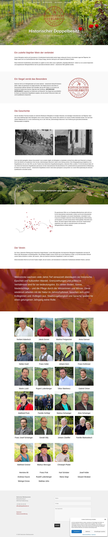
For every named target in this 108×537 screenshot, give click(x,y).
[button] (105, 519)
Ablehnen (87, 531)
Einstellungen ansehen (99, 531)
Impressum (93, 534)
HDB (29, 2)
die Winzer (77, 2)
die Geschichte (47, 2)
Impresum (18, 512)
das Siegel (36, 2)
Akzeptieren (76, 531)
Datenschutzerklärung (86, 534)
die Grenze (58, 2)
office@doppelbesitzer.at (22, 506)
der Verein (67, 2)
